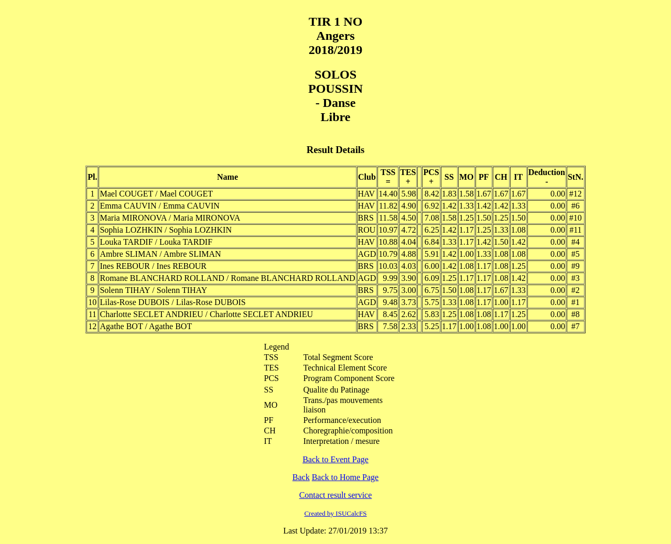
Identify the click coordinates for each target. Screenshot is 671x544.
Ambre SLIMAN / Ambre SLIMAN (160, 253)
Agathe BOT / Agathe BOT (146, 326)
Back (301, 477)
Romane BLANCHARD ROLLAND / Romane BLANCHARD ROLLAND (227, 278)
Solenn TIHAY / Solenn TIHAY (153, 290)
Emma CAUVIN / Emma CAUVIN (159, 205)
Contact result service (335, 495)
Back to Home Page (345, 477)
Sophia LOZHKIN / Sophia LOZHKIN (166, 229)
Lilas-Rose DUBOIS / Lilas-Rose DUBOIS (172, 302)
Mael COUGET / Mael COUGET (156, 193)
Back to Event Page (335, 459)
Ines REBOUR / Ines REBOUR (153, 266)
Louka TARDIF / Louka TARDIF (156, 241)
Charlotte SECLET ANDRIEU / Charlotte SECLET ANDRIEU (206, 314)
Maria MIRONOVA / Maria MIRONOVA (170, 217)
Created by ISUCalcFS (335, 513)
